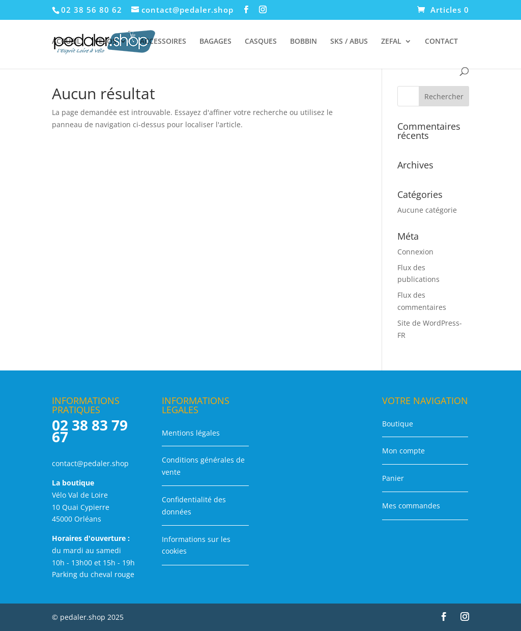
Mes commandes (411, 505)
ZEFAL (391, 42)
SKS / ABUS (349, 42)
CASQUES (261, 42)
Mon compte (403, 450)
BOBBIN (303, 42)
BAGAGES (215, 42)
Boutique (397, 423)
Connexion (415, 251)
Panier (393, 478)
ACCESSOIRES (163, 42)
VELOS (105, 42)
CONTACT (441, 42)
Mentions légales (191, 433)
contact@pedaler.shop (90, 463)
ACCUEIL (66, 42)
